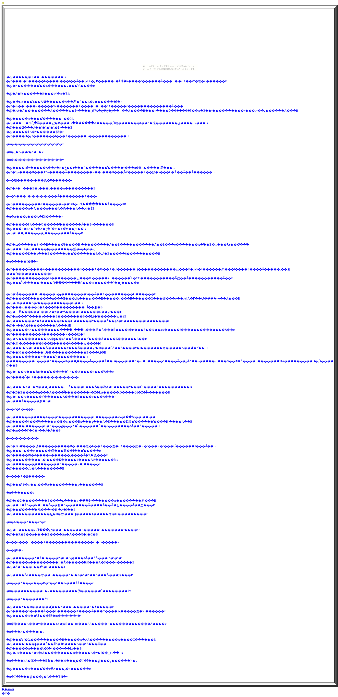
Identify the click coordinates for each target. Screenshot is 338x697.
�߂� (6, 693)
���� (8, 689)
